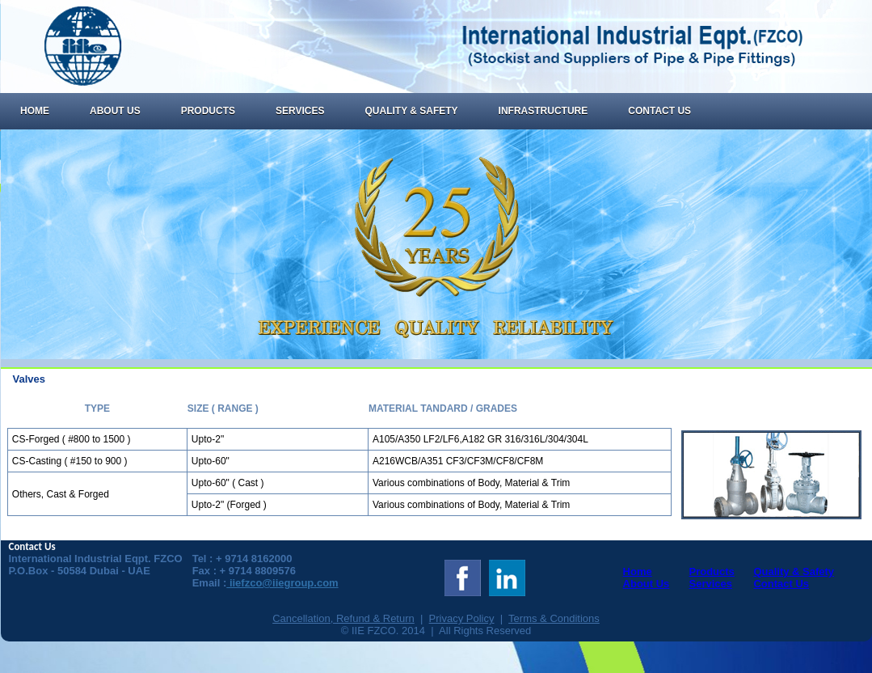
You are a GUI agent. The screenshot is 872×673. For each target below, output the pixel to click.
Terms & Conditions (554, 618)
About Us (115, 110)
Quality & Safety (410, 110)
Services (300, 110)
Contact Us (659, 110)
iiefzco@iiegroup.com (282, 583)
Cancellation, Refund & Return (343, 618)
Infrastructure (543, 110)
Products (208, 110)
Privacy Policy (462, 618)
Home (34, 110)
